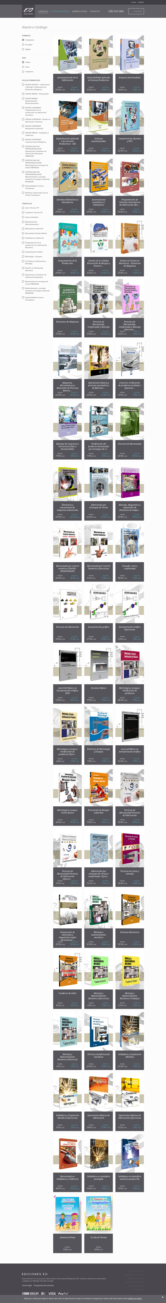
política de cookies (135, 1298)
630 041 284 (114, 11)
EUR (136, 11)
